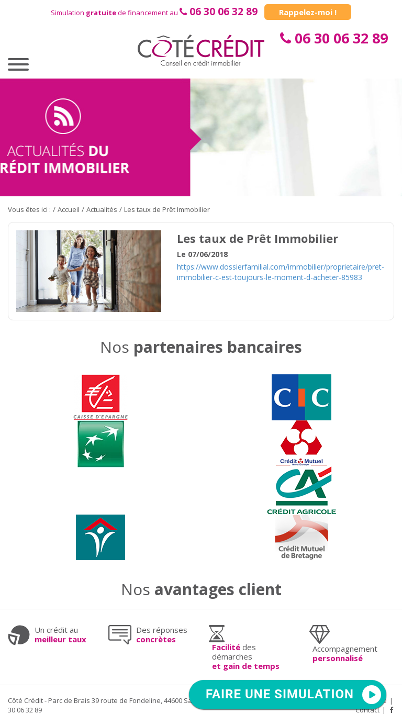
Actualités (101, 209)
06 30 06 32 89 (223, 11)
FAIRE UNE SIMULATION (280, 694)
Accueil (69, 209)
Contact (367, 710)
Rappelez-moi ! (308, 12)
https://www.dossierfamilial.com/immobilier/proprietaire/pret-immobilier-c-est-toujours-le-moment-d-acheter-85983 (280, 272)
